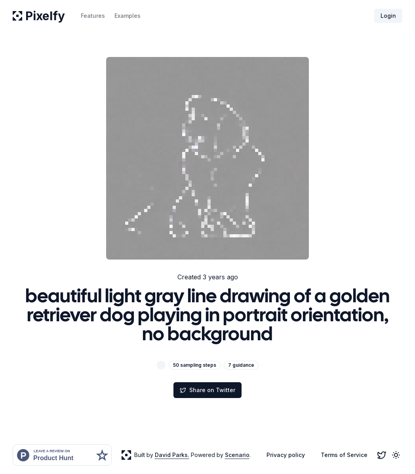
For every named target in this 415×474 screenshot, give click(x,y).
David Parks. (172, 454)
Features (93, 15)
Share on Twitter (207, 390)
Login (388, 15)
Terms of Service (344, 454)
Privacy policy (286, 454)
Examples (127, 15)
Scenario (237, 454)
